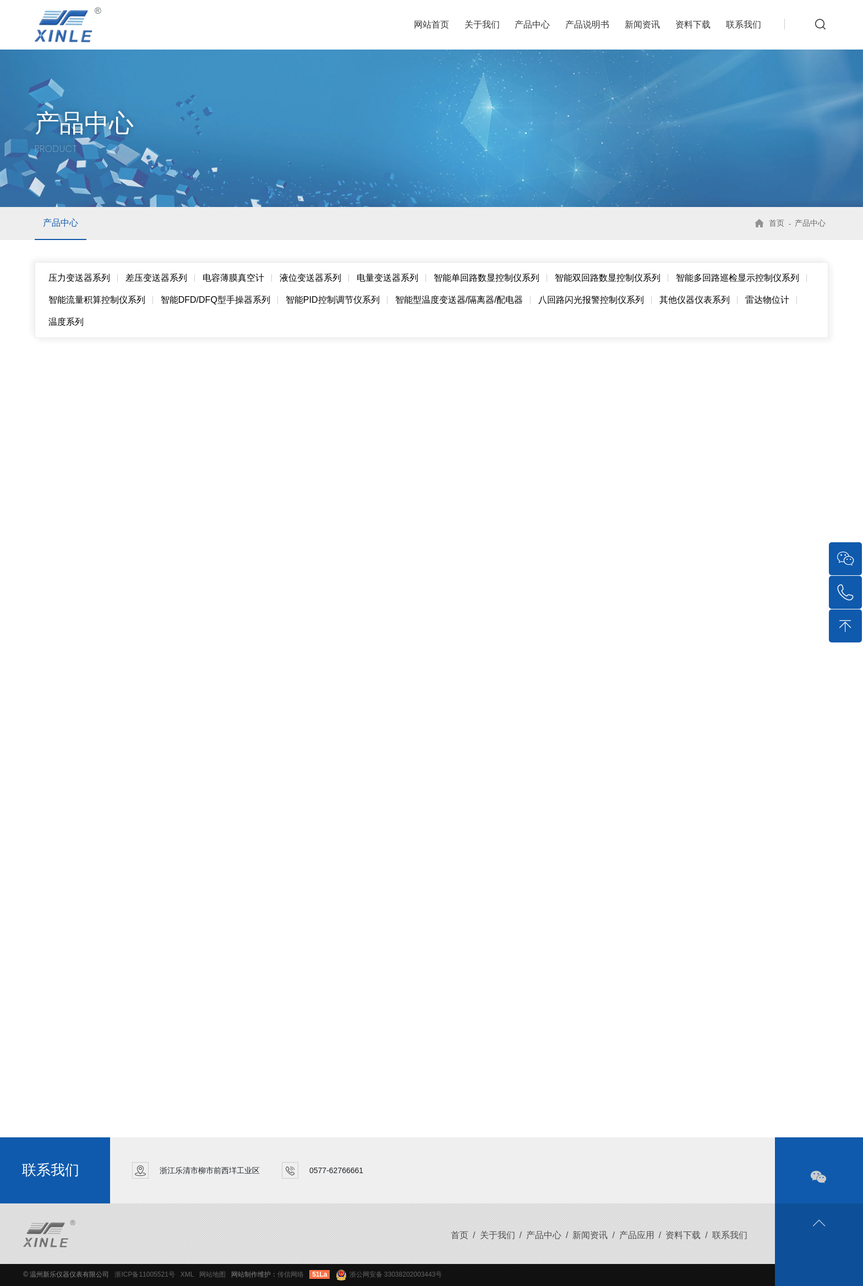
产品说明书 (587, 24)
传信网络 (290, 1274)
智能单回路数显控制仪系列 (486, 277)
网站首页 (431, 24)
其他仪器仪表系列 (694, 299)
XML (187, 1274)
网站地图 (212, 1274)
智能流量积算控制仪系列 (96, 299)
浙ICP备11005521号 (144, 1274)
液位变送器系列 (310, 277)
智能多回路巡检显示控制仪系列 (737, 277)
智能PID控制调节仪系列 (333, 299)
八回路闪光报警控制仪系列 (591, 299)
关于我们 (482, 24)
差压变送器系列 (156, 277)
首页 (776, 223)
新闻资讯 (642, 24)
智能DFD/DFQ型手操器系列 (215, 299)
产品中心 (532, 24)
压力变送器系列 (79, 277)
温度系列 (66, 321)
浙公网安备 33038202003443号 (389, 1274)
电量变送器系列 (387, 277)
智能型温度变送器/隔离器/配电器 (459, 299)
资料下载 (693, 24)
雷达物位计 (767, 299)
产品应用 (636, 1235)
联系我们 (743, 24)
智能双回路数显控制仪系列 (607, 277)
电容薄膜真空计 (233, 277)
